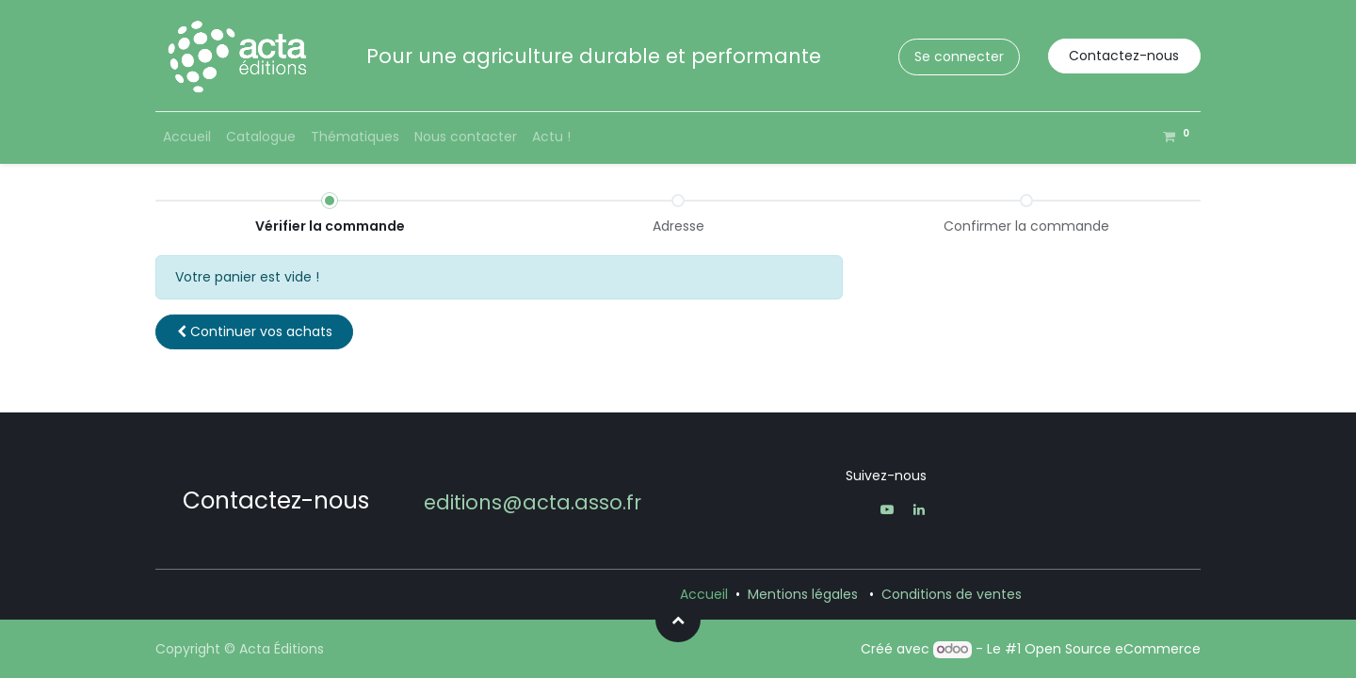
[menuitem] (186, 137)
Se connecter (959, 56)
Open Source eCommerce (1113, 648)
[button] (254, 332)
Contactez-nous (1124, 55)
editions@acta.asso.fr (532, 502)
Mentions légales (803, 594)
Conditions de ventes (951, 594)
